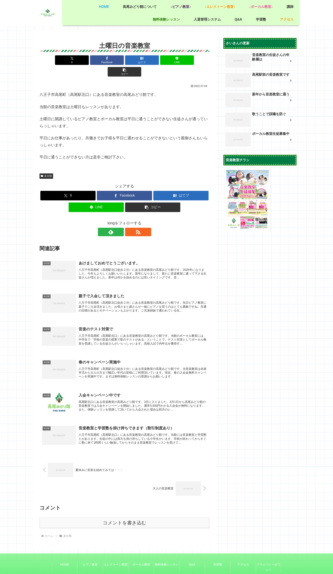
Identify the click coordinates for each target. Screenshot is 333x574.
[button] (181, 60)
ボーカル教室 (141, 555)
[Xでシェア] (67, 60)
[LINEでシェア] (152, 60)
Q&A (192, 555)
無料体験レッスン (167, 555)
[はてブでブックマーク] (124, 60)
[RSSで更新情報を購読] (129, 220)
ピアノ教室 (90, 555)
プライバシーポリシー (268, 558)
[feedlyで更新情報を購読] (119, 220)
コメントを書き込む (124, 514)
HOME (64, 555)
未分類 (46, 164)
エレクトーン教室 (116, 555)
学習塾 (217, 555)
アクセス (243, 555)
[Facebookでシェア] (96, 60)
